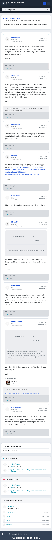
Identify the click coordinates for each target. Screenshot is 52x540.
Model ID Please (14, 464)
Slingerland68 (10, 512)
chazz (8, 516)
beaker (12, 466)
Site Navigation (26, 10)
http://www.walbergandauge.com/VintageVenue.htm (22, 393)
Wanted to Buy (15, 18)
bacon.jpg (14, 381)
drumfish (9, 524)
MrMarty (11, 506)
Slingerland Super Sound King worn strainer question (28, 470)
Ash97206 (13, 472)
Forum (5, 18)
